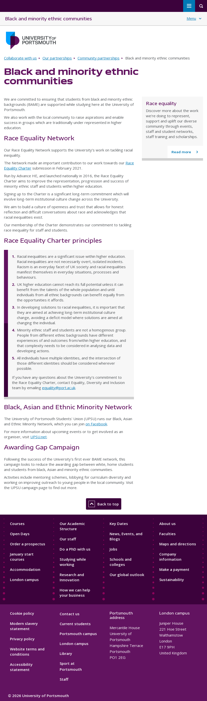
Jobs (113, 549)
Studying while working (73, 562)
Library (66, 653)
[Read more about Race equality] (185, 152)
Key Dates (119, 523)
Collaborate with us (20, 58)
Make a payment (174, 569)
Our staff (68, 538)
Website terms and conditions (27, 651)
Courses (17, 523)
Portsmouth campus (78, 633)
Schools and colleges (120, 562)
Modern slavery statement (24, 626)
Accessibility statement (21, 667)
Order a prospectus (27, 543)
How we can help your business (75, 592)
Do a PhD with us (75, 549)
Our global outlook (127, 574)
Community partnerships (99, 58)
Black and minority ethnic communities (48, 18)
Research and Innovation (72, 577)
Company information (170, 557)
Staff (64, 679)
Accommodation (25, 569)
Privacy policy (22, 638)
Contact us (70, 613)
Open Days (20, 533)
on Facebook (96, 423)
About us (167, 523)
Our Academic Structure (72, 526)
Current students (75, 623)
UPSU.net (38, 436)
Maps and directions (177, 543)
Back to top (103, 504)
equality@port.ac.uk (58, 387)
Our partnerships (57, 58)
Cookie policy (22, 613)
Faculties (167, 533)
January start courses (22, 557)
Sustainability (171, 579)
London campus (24, 579)
